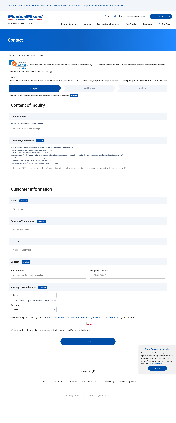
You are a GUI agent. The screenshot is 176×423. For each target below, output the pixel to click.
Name (19, 203)
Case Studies (131, 24)
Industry (87, 24)
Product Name (18, 116)
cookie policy (157, 363)
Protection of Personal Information (62, 319)
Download (148, 24)
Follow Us (88, 374)
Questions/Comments (27, 140)
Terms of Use (109, 319)
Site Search (167, 24)
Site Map (44, 384)
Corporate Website (135, 16)
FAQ (108, 16)
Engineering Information (108, 24)
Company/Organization (28, 223)
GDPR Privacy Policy (89, 319)
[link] (19, 64)
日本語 (119, 16)
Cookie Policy (108, 384)
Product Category (69, 24)
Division (15, 243)
